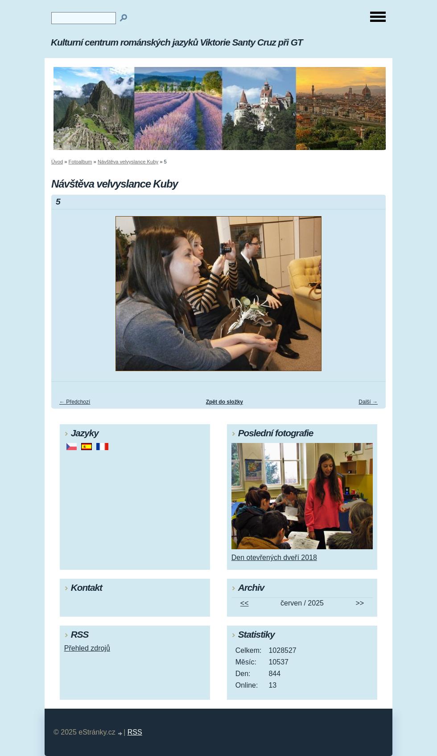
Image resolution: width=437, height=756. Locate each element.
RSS (135, 732)
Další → (368, 402)
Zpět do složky (224, 402)
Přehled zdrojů (87, 648)
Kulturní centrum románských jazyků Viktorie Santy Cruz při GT (176, 42)
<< (244, 603)
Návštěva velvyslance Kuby (128, 161)
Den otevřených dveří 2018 (274, 557)
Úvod (57, 161)
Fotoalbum (80, 161)
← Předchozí (74, 402)
